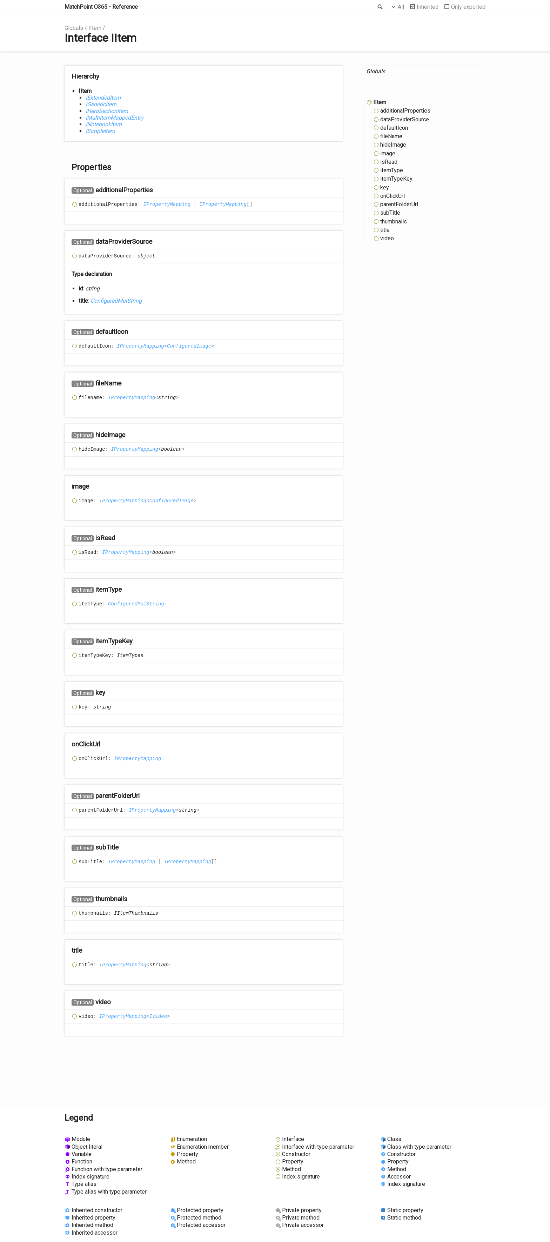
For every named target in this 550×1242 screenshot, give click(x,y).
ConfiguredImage (189, 346)
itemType (391, 170)
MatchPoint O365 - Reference (101, 7)
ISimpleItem (100, 131)
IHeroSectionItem (107, 111)
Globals (74, 28)
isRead (388, 162)
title (385, 230)
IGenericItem (101, 104)
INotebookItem (104, 124)
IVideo (158, 1016)
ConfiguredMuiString (116, 300)
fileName (391, 136)
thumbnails (393, 221)
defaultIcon (394, 128)
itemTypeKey (396, 178)
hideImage (393, 144)
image (387, 153)
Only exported (468, 7)
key (384, 187)
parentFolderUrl (399, 204)
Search (380, 7)
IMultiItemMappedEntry (114, 117)
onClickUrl (392, 196)
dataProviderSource (404, 119)
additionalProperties (405, 110)
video (387, 238)
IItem (94, 28)
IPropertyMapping (166, 204)
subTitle (390, 212)
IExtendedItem (103, 97)
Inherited (427, 7)
